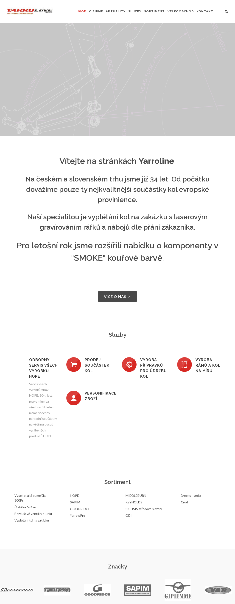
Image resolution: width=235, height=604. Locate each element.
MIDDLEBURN (136, 495)
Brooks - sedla (191, 495)
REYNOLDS (134, 502)
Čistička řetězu (25, 507)
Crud (184, 502)
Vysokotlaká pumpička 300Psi (30, 498)
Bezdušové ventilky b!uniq (33, 514)
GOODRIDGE (80, 509)
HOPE (74, 495)
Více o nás (117, 296)
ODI (129, 515)
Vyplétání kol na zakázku (31, 520)
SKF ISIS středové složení (144, 509)
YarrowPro (77, 515)
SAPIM (75, 502)
